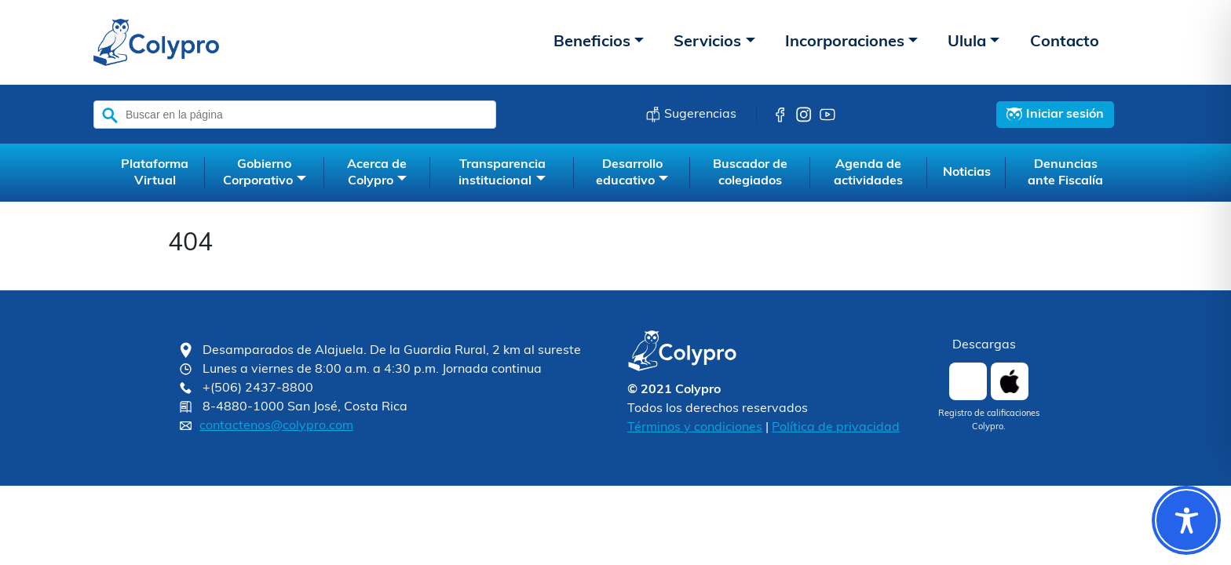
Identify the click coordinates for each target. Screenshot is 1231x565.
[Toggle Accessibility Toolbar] (1186, 520)
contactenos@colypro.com (276, 426)
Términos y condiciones (694, 427)
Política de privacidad (836, 427)
